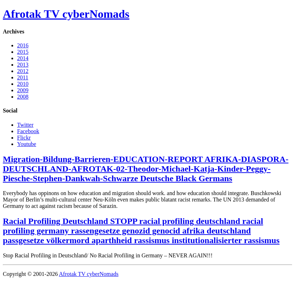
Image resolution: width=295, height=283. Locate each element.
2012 (22, 71)
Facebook (28, 131)
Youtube (26, 144)
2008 (22, 97)
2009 (22, 90)
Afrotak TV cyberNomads (66, 13)
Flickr (24, 138)
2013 (22, 65)
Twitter (25, 125)
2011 (22, 77)
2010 (22, 84)
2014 (22, 58)
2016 (22, 45)
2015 (22, 52)
